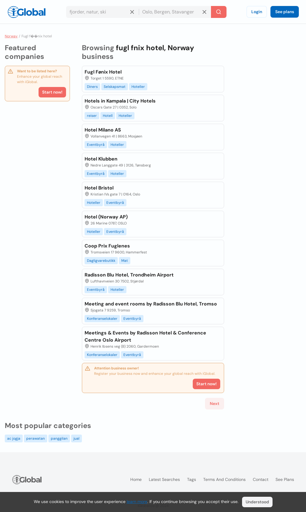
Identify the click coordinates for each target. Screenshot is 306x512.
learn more (137, 501)
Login (256, 11)
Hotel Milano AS (103, 130)
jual (76, 438)
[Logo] (26, 12)
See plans (284, 11)
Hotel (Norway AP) (106, 217)
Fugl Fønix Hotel (103, 72)
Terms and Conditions (224, 479)
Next (214, 403)
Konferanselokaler (102, 318)
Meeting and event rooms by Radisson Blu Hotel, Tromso (151, 304)
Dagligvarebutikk (101, 260)
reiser (92, 115)
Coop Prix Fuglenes (107, 246)
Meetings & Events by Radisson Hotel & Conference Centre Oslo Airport (145, 336)
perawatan (35, 438)
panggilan (59, 438)
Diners (92, 86)
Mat (124, 260)
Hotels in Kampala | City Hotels (120, 101)
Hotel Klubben (101, 159)
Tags (191, 479)
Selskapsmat (115, 86)
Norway (11, 36)
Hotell (108, 115)
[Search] (219, 12)
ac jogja (13, 438)
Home (136, 479)
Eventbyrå (96, 144)
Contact (260, 479)
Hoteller (138, 86)
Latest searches (164, 479)
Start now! (52, 92)
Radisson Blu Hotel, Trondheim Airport (129, 275)
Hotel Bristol (99, 188)
